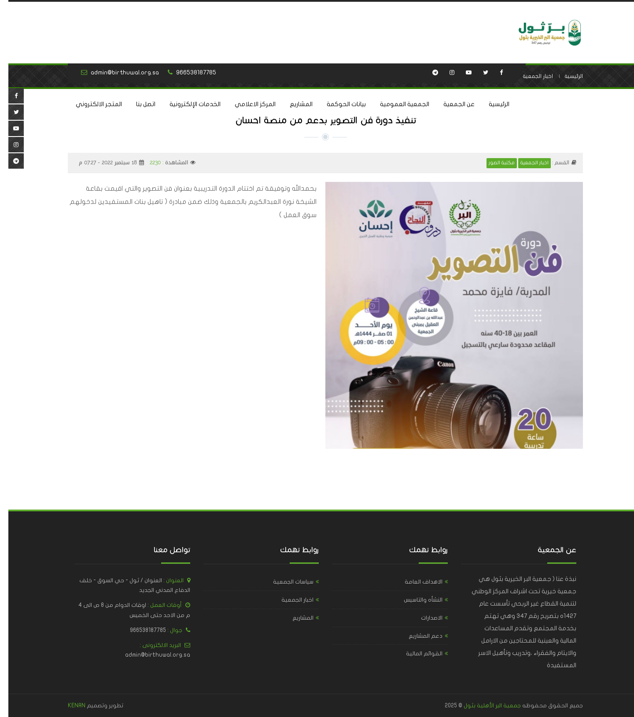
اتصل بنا (137, 104)
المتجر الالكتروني (90, 104)
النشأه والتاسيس (414, 600)
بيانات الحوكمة (338, 104)
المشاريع (292, 104)
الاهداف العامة (415, 582)
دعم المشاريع (417, 636)
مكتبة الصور (493, 162)
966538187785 (188, 72)
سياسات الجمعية (285, 582)
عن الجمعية (450, 104)
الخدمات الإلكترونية (186, 104)
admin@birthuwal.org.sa (116, 72)
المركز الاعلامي (246, 104)
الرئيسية (490, 104)
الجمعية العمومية (396, 104)
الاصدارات (423, 618)
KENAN (68, 705)
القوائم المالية (416, 653)
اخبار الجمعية (529, 76)
